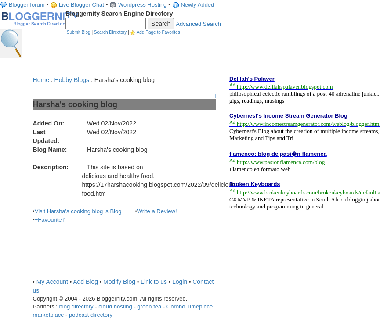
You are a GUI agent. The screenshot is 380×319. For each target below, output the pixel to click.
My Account (52, 281)
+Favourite (50, 219)
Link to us (154, 281)
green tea (149, 306)
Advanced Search (198, 24)
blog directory (76, 306)
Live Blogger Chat (81, 4)
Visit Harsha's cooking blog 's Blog (78, 211)
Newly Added (197, 4)
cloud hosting (115, 306)
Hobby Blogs (71, 79)
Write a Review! (157, 211)
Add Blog (85, 281)
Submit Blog (78, 32)
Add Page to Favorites (158, 32)
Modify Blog (119, 281)
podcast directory (90, 315)
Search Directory (110, 32)
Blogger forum (27, 4)
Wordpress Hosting (142, 4)
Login (179, 281)
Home (41, 79)
